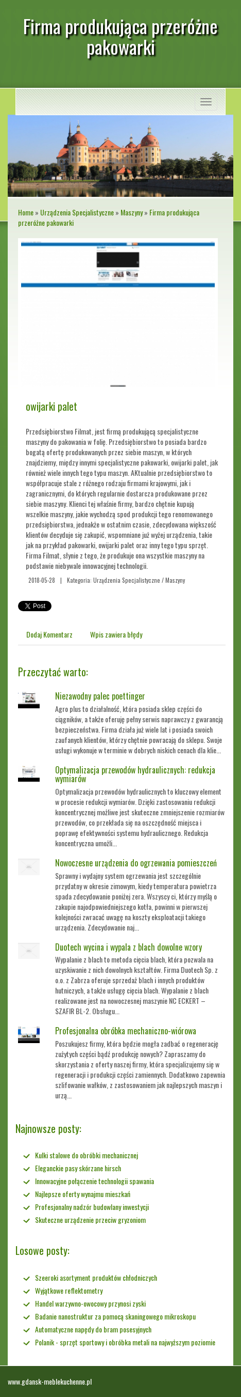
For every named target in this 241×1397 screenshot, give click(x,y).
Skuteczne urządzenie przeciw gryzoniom (90, 1219)
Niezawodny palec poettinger (100, 696)
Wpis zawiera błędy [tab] (116, 634)
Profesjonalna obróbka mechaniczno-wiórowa (125, 1031)
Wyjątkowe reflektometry (68, 1290)
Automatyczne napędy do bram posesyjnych (93, 1329)
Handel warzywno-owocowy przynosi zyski (90, 1303)
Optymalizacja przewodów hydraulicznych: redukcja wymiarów (135, 774)
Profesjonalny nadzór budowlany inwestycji (92, 1206)
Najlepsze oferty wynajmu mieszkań (82, 1193)
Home (25, 212)
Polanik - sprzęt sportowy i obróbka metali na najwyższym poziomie (125, 1342)
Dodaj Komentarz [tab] (49, 634)
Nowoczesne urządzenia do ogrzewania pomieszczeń (136, 863)
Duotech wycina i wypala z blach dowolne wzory (128, 947)
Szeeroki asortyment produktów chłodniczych (96, 1277)
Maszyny (131, 212)
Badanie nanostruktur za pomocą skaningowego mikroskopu (115, 1316)
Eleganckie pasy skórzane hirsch (78, 1167)
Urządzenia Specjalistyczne (77, 212)
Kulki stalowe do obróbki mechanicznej (86, 1155)
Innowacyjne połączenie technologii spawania (94, 1180)
